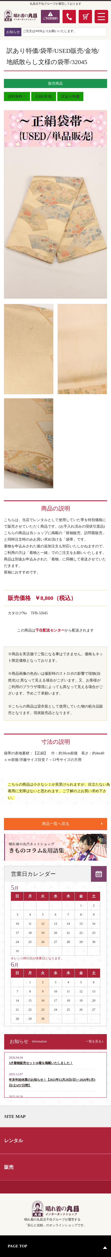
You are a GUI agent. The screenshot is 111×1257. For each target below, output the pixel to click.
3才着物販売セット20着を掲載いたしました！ (41, 1063)
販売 (9, 1167)
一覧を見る (93, 1041)
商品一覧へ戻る (55, 824)
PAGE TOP (17, 1246)
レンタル (13, 1140)
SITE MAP (15, 1116)
